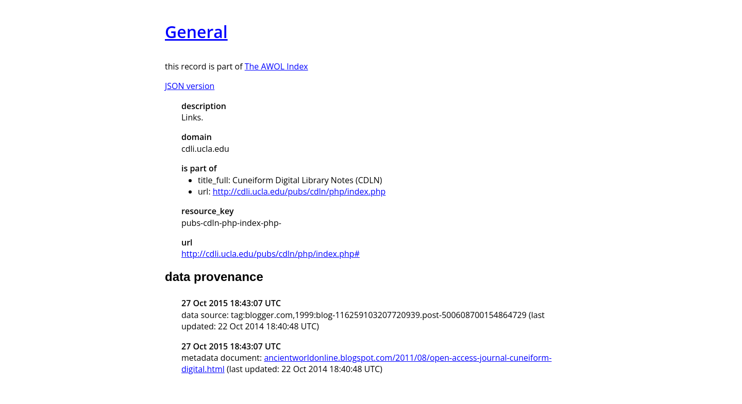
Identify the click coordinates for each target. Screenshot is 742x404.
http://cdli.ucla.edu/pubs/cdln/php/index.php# (270, 253)
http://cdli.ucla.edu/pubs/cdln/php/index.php (299, 191)
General (196, 32)
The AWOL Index (276, 66)
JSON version (189, 86)
